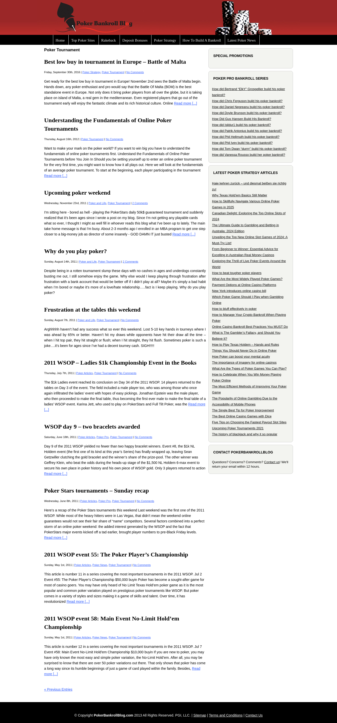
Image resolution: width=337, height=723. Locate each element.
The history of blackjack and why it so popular (244, 434)
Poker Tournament (113, 72)
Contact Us (254, 715)
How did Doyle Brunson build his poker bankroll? (247, 113)
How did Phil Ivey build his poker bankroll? (242, 143)
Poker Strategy (165, 40)
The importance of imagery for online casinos (244, 362)
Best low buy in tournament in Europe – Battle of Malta (115, 61)
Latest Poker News (242, 40)
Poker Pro (102, 437)
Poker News (100, 564)
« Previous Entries (58, 689)
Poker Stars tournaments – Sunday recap (96, 490)
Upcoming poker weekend (77, 192)
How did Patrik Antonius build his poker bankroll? (247, 131)
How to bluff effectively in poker (234, 309)
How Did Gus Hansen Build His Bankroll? (241, 119)
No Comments (135, 72)
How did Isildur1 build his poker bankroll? (241, 125)
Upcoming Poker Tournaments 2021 (238, 428)
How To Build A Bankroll (202, 40)
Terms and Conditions (225, 715)
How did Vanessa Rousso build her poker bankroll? (248, 155)
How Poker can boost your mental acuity (241, 356)
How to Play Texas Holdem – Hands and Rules (245, 344)
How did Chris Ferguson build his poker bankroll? (247, 101)
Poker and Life (97, 203)
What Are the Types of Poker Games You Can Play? (249, 368)
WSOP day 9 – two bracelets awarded (92, 426)
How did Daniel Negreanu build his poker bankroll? (248, 107)
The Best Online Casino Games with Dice (242, 416)
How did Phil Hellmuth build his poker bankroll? (246, 137)
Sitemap (199, 715)
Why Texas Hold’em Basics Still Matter (239, 195)
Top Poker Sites (83, 40)
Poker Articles (84, 373)
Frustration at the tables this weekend (92, 309)
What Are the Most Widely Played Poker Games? (247, 279)
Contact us (272, 462)
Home (60, 40)
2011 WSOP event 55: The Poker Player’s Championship (116, 554)
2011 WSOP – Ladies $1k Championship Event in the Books (120, 362)
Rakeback (108, 40)
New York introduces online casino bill (239, 291)
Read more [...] (185, 103)
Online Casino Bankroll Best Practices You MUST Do (250, 327)
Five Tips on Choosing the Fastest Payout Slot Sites (249, 422)
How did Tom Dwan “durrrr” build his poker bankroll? (249, 149)
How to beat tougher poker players (237, 273)
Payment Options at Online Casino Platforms (244, 285)
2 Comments (140, 203)
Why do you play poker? (75, 251)
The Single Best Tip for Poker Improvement (243, 410)
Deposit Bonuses (134, 40)
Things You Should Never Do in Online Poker (244, 350)
